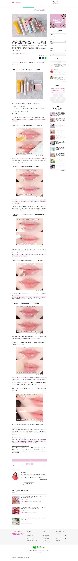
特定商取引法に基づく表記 (46, 541)
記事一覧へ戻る (29, 483)
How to (13, 53)
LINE (57, 538)
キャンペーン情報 (30, 535)
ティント (40, 501)
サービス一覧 (14, 557)
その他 (51, 50)
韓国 (20, 53)
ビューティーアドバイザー (31, 540)
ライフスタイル (60, 101)
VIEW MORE (63, 81)
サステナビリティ (26, 557)
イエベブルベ (35, 501)
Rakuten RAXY (17, 2)
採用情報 (47, 550)
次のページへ (29, 460)
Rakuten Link (58, 540)
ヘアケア (51, 43)
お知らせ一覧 (44, 533)
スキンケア (52, 34)
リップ (24, 53)
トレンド (63, 92)
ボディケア (52, 41)
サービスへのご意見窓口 (45, 538)
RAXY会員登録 (58, 533)
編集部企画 (63, 88)
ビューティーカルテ (30, 538)
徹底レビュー (26, 501)
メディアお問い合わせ (45, 535)
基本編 (26, 523)
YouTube (57, 541)
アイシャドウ (57, 92)
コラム (51, 48)
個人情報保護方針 (35, 550)
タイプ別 (54, 101)
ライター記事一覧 (43, 479)
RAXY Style (29, 533)
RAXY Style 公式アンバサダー (56, 90)
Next (45, 465)
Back (14, 465)
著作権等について (42, 550)
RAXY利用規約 (44, 540)
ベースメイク (27, 499)
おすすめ (17, 53)
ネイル (51, 45)
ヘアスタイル (55, 96)
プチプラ (61, 96)
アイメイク (52, 39)
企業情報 (31, 550)
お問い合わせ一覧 (20, 557)
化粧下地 (30, 523)
